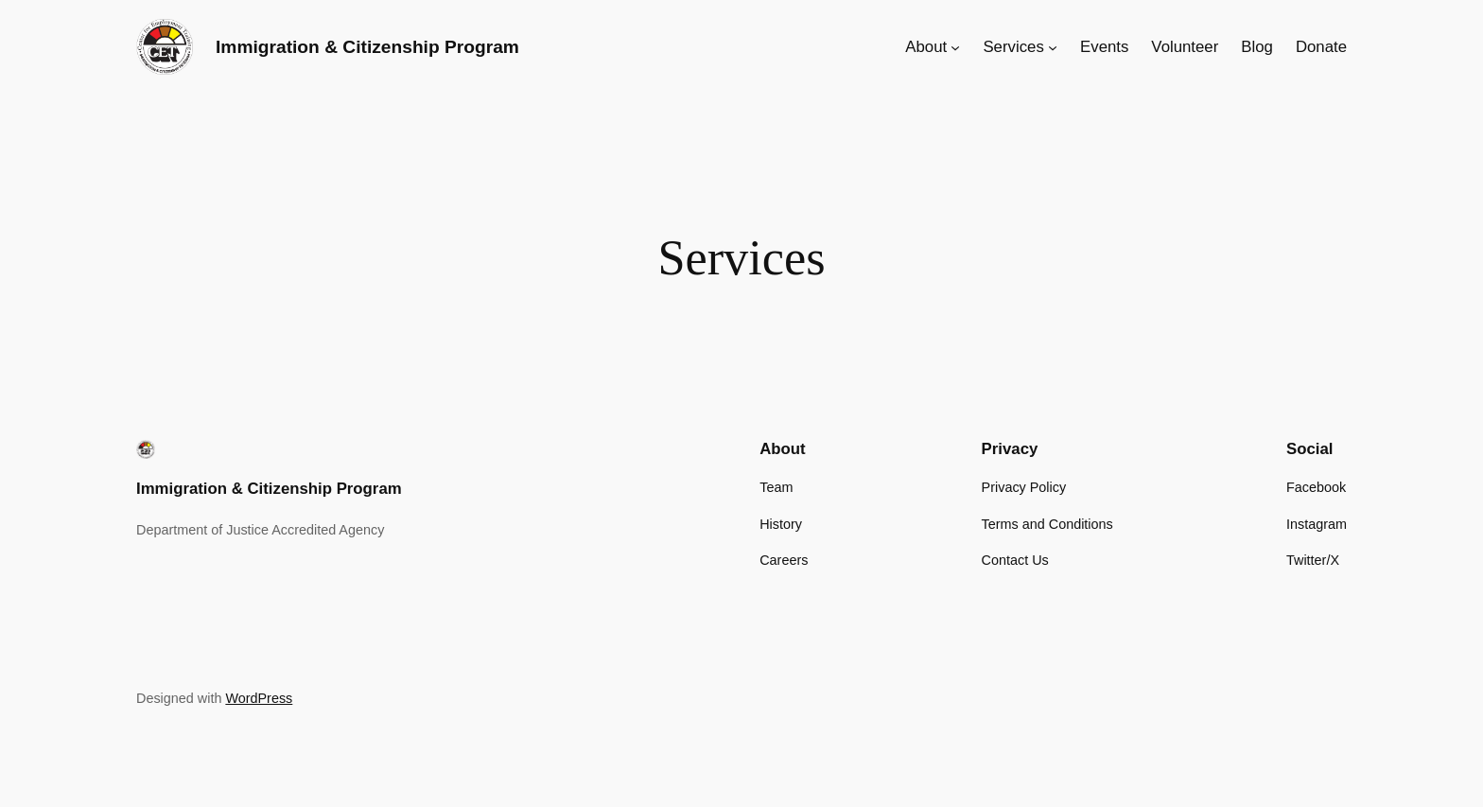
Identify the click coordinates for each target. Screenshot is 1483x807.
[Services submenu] (1052, 47)
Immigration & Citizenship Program (367, 47)
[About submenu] (955, 47)
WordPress (258, 698)
